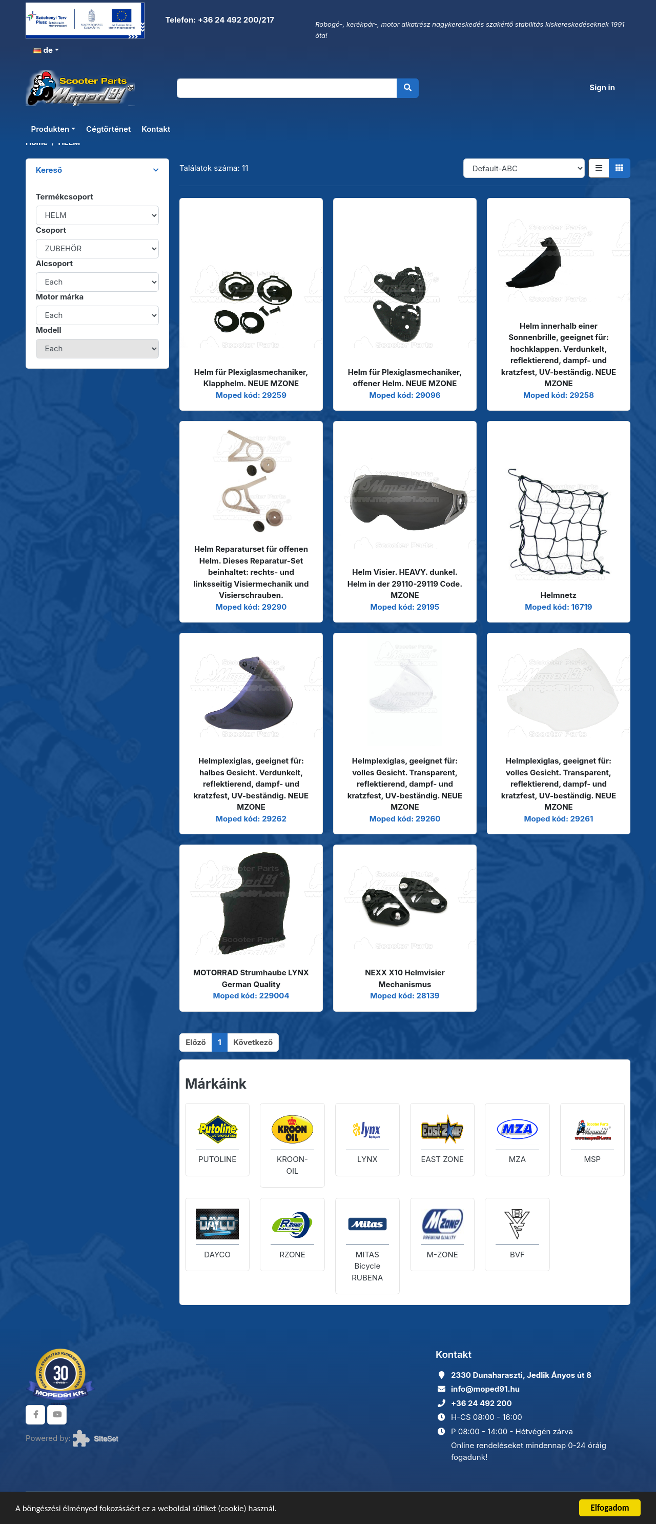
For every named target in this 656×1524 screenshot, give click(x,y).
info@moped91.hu (485, 1389)
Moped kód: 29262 (251, 819)
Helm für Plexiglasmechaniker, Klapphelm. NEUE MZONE (251, 378)
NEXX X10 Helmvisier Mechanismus (405, 978)
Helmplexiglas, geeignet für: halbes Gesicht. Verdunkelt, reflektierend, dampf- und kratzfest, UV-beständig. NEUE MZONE (251, 784)
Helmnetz (559, 595)
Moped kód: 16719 (558, 607)
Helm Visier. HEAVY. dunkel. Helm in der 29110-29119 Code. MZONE (405, 583)
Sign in (602, 87)
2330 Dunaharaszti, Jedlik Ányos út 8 (521, 1375)
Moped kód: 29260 (405, 819)
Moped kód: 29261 (558, 819)
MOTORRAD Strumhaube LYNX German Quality (251, 978)
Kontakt (155, 129)
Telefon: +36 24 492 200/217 (218, 20)
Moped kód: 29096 (405, 395)
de (43, 50)
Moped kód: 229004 (251, 995)
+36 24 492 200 (481, 1403)
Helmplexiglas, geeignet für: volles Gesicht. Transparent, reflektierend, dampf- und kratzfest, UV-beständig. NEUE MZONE (404, 784)
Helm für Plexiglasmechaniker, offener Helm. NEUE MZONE (405, 378)
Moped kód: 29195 (405, 607)
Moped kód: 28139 (404, 995)
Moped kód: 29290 (251, 607)
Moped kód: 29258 (558, 395)
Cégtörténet (108, 129)
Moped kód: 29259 (251, 395)
